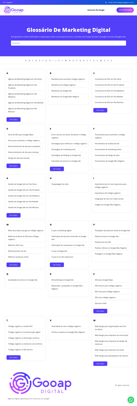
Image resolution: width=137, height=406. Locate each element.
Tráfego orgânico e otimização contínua (23, 338)
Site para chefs (101, 303)
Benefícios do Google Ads (61, 91)
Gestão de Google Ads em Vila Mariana (23, 207)
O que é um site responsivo (62, 257)
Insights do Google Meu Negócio (107, 204)
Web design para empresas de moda (109, 350)
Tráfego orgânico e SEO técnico (20, 349)
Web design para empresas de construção (111, 335)
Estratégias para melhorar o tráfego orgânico (69, 143)
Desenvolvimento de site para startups (23, 152)
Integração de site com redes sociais (109, 199)
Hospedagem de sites (59, 184)
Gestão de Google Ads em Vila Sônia (22, 184)
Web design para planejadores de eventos (111, 356)
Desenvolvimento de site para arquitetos (24, 146)
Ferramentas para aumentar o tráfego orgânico (110, 136)
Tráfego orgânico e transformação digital (24, 332)
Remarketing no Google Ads (62, 280)
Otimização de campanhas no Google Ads (67, 245)
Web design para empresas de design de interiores (111, 342)
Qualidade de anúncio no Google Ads (22, 280)
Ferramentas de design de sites (107, 155)
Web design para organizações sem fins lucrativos (110, 328)
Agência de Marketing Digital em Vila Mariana (22, 110)
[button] (131, 400)
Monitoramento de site (17, 251)
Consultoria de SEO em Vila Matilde (109, 96)
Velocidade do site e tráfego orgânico (66, 326)
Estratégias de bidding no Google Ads (66, 155)
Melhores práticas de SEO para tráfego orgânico (23, 238)
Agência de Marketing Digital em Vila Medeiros (22, 95)
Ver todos (13, 119)
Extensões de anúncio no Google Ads (66, 161)
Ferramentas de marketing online (108, 149)
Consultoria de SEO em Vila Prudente (109, 85)
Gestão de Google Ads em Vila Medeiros (24, 196)
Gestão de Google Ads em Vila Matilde (23, 201)
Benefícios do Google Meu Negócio (65, 96)
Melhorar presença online (18, 257)
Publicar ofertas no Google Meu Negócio (111, 248)
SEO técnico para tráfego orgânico (108, 286)
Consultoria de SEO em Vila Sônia (108, 79)
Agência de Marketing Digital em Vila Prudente (22, 86)
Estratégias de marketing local (63, 149)
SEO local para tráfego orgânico (107, 291)
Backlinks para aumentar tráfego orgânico (68, 79)
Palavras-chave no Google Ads (107, 236)
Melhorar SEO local (15, 245)
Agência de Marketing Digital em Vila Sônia (25, 79)
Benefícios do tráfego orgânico (63, 85)
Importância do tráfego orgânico (108, 193)
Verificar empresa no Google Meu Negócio (68, 332)
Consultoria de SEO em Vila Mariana (109, 102)
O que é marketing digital (61, 230)
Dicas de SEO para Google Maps (20, 134)
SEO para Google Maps (104, 280)
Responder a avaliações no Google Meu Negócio (67, 287)
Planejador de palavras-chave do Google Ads (112, 230)
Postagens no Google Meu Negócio (109, 254)
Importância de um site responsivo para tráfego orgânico (111, 185)
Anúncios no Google (96, 10)
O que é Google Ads (59, 251)
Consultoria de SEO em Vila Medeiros (109, 91)
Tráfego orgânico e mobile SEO (20, 326)
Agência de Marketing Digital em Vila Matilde (25, 103)
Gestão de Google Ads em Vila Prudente (24, 190)
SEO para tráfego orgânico (105, 297)
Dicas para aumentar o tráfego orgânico (24, 140)
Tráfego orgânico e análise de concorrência (25, 344)
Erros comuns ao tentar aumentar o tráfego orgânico (68, 136)
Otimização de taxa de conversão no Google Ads (68, 238)
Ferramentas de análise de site (107, 143)
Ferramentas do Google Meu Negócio (110, 161)
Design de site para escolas (19, 158)
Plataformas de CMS (103, 242)
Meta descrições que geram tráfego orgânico (25, 230)
